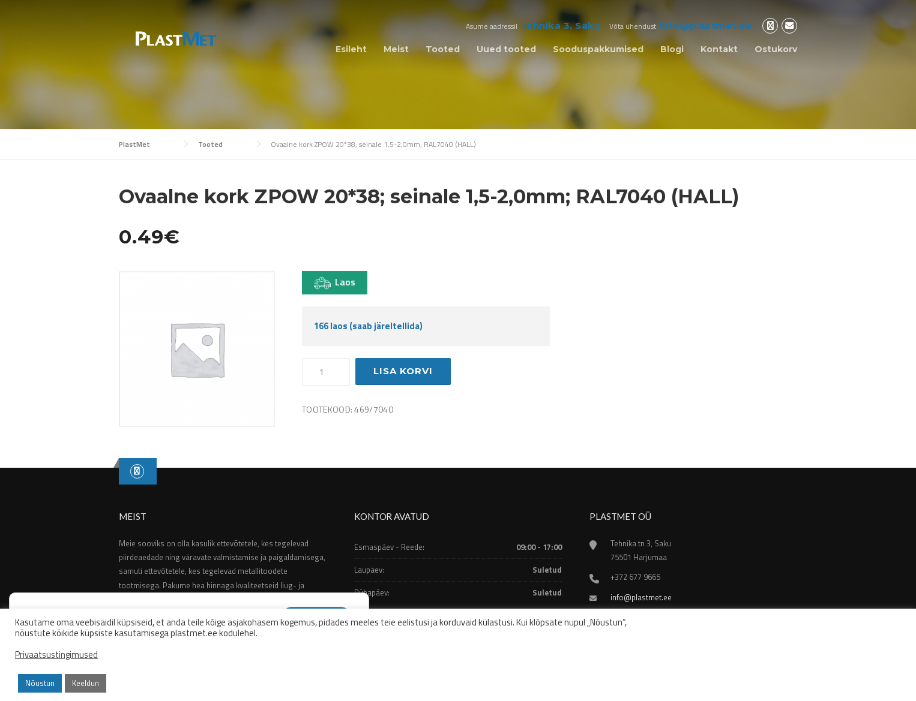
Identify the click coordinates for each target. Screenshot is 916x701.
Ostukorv (776, 49)
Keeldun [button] (85, 683)
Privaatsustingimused (56, 654)
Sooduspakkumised (598, 49)
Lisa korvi (403, 371)
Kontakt (719, 49)
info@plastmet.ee (705, 25)
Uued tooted (506, 49)
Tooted (443, 49)
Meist (396, 49)
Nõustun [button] (40, 683)
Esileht (351, 49)
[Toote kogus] (326, 372)
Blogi (672, 49)
